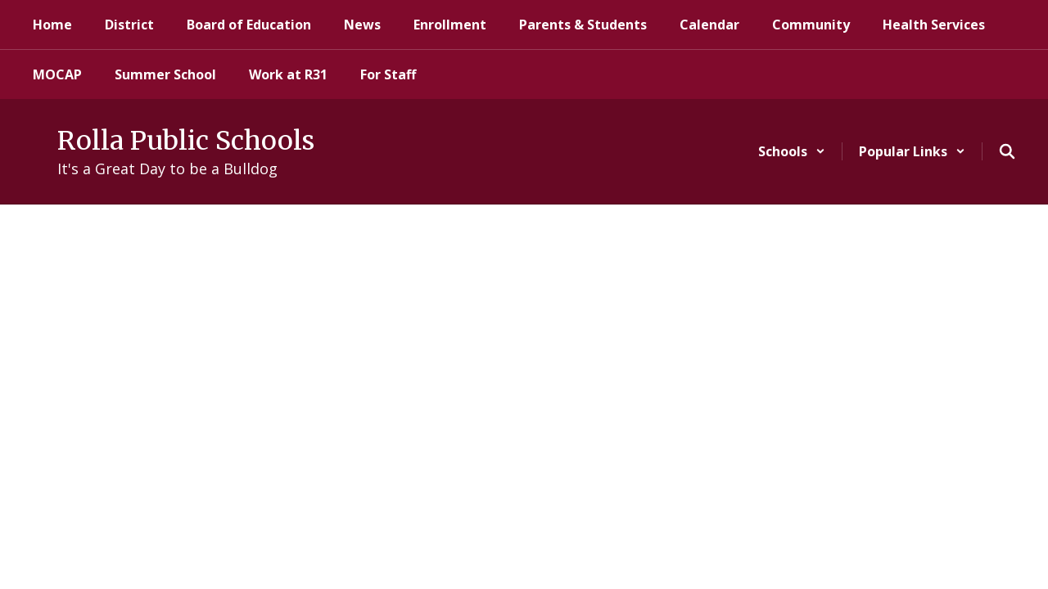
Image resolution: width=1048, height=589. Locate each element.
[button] (791, 151)
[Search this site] (1007, 151)
